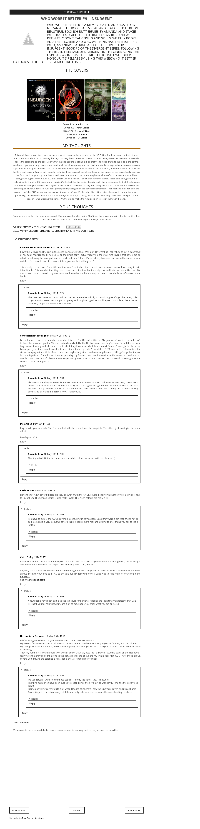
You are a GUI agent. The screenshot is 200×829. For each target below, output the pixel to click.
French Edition (83, 127)
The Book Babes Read (81, 28)
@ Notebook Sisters (35, 579)
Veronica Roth (67, 231)
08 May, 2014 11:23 (40, 423)
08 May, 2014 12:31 (54, 453)
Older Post (134, 810)
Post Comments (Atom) (32, 818)
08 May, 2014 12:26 (54, 292)
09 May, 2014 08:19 (45, 490)
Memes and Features (49, 231)
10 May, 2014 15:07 (54, 596)
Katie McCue (27, 490)
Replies (27, 287)
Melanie (24, 423)
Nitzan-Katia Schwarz (32, 636)
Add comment (22, 722)
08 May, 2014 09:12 (60, 335)
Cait (22, 557)
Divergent (34, 231)
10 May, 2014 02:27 (35, 557)
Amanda (24, 231)
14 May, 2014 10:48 (55, 636)
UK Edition (83, 137)
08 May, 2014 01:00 (61, 247)
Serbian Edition (82, 131)
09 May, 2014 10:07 (54, 514)
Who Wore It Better (85, 231)
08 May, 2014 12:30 (54, 378)
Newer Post (19, 810)
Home (76, 810)
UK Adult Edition (82, 124)
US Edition (83, 134)
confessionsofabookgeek (34, 335)
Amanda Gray (35, 292)
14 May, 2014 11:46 (54, 675)
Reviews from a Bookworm (35, 247)
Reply (23, 280)
